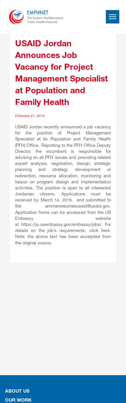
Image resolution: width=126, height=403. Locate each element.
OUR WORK (18, 400)
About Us (17, 391)
